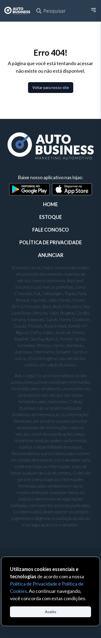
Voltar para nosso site (50, 87)
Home (50, 204)
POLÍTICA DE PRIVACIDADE (50, 242)
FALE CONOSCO (50, 230)
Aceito (50, 611)
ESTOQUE (50, 217)
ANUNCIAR (50, 255)
